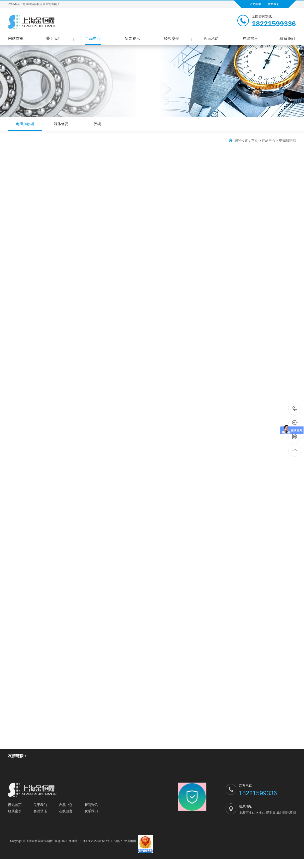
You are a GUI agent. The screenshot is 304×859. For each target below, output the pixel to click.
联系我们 (273, 4)
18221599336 (295, 409)
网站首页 (15, 38)
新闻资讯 (132, 38)
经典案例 (171, 38)
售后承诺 (211, 38)
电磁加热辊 (25, 126)
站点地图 (130, 841)
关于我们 (53, 38)
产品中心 (93, 38)
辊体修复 (61, 124)
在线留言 (256, 4)
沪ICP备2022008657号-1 (96, 841)
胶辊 (97, 124)
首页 (254, 140)
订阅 (117, 841)
